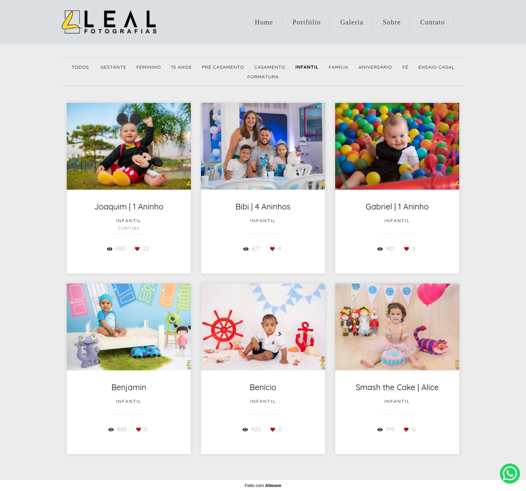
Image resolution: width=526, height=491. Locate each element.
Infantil (306, 67)
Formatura (263, 76)
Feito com (263, 485)
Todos (80, 67)
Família (339, 67)
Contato (432, 22)
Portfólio (307, 22)
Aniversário (375, 67)
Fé (405, 67)
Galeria (351, 22)
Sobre (392, 22)
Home (264, 22)
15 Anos (181, 67)
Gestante (113, 67)
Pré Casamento (223, 67)
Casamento (269, 67)
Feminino (148, 67)
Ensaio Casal (436, 67)
